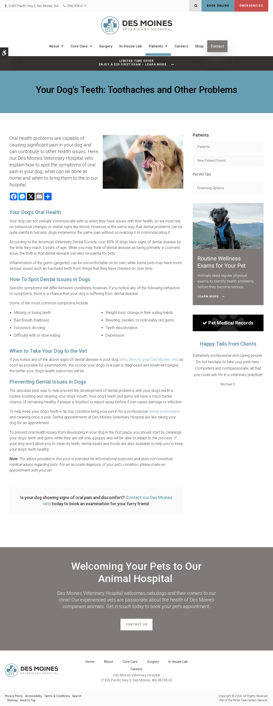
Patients (156, 46)
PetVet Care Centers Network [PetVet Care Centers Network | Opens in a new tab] (250, 700)
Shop (199, 46)
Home (89, 662)
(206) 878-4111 (77, 6)
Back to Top (27, 700)
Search (76, 696)
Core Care (79, 46)
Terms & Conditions (57, 696)
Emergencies (251, 5)
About (54, 46)
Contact (217, 46)
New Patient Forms (211, 160)
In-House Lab (130, 46)
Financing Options (210, 188)
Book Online (218, 5)
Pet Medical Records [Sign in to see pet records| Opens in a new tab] (228, 323)
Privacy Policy (14, 696)
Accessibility (33, 696)
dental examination (164, 411)
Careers (181, 46)
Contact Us (136, 624)
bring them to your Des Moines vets (149, 359)
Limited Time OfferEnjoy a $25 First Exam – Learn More (132, 62)
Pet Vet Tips (202, 174)
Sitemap (12, 700)
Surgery (105, 46)
